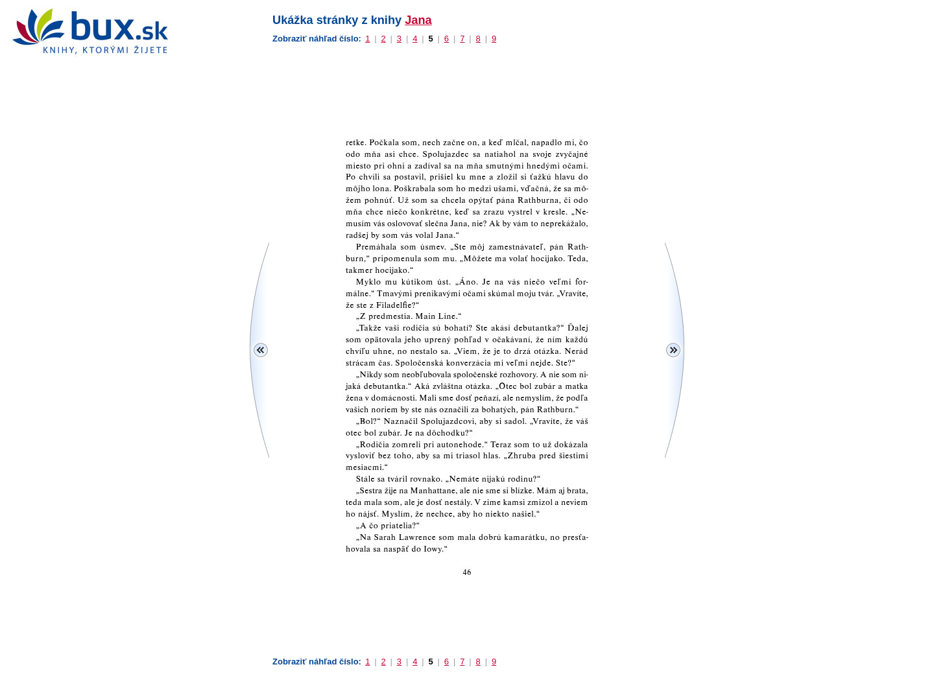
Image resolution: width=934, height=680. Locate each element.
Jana (418, 20)
